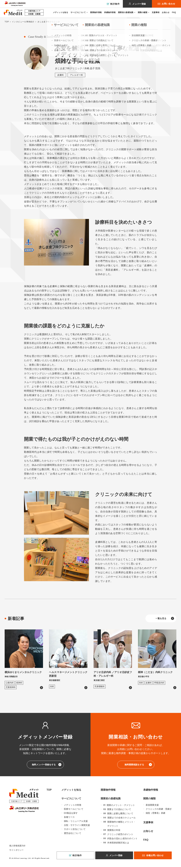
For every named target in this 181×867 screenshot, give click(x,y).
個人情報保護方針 (17, 845)
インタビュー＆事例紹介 (23, 22)
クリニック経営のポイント (120, 834)
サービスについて (78, 12)
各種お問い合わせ (155, 855)
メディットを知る (60, 12)
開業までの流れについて (119, 809)
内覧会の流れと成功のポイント (122, 838)
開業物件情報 (96, 12)
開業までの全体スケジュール (122, 817)
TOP (7, 22)
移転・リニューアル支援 (76, 821)
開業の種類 (142, 12)
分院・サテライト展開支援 (77, 825)
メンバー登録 (139, 4)
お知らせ (165, 12)
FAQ (174, 12)
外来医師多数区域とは (118, 842)
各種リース (69, 817)
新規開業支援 (152, 805)
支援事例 (155, 12)
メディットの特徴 (72, 805)
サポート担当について (75, 829)
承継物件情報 (110, 12)
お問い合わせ (168, 3)
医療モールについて (73, 809)
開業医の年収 (113, 830)
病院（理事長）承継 (155, 813)
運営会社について (72, 833)
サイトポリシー (16, 850)
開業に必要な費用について (120, 813)
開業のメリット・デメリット (121, 805)
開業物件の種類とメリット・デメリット (121, 824)
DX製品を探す (71, 813)
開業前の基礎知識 (125, 12)
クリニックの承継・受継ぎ (159, 809)
